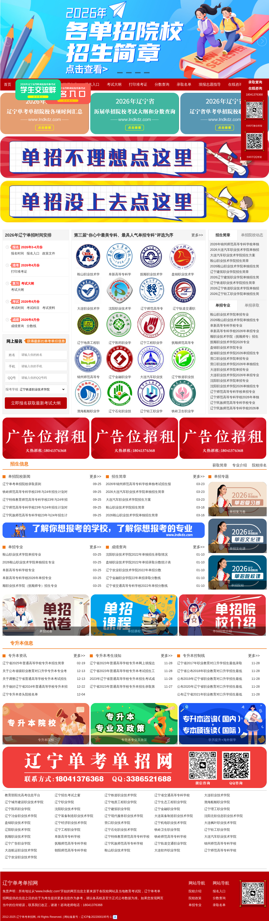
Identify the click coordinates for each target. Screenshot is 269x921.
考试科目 (33, 308)
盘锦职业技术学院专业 (226, 347)
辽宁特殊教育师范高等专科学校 (127, 836)
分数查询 (162, 84)
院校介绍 (26, 84)
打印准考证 (138, 84)
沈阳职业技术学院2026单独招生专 (234, 386)
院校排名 (259, 465)
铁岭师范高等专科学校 (170, 836)
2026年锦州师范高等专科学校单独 (234, 244)
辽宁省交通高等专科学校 (172, 795)
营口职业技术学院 (117, 823)
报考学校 (12, 389)
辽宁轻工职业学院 (217, 829)
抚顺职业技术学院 (18, 836)
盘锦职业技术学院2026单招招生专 (234, 353)
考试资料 (48, 308)
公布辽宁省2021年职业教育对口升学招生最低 (209, 694)
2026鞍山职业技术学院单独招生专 (234, 320)
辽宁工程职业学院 (67, 829)
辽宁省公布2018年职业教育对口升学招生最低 (209, 671)
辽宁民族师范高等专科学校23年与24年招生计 (35, 515)
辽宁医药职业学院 (18, 809)
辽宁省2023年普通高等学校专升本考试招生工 (122, 671)
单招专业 (70, 84)
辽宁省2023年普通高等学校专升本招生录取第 (122, 686)
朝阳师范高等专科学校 (71, 850)
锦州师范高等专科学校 (220, 843)
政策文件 (48, 253)
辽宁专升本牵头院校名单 (20, 694)
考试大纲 (114, 84)
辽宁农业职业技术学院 (21, 857)
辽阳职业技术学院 (18, 829)
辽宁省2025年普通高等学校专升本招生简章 (33, 663)
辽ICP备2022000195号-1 (96, 916)
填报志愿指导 (210, 84)
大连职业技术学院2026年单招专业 (234, 375)
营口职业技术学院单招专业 (229, 358)
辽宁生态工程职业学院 (170, 802)
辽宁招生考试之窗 (67, 795)
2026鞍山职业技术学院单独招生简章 (132, 515)
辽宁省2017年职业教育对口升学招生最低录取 (209, 663)
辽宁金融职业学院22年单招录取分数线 (133, 578)
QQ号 (12, 378)
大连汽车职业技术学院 (220, 836)
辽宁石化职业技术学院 (121, 829)
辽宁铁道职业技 (183, 377)
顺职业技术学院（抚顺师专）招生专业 (30, 586)
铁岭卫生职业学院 (167, 829)
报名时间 (17, 253)
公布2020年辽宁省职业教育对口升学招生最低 (209, 686)
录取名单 (184, 84)
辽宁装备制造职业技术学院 (74, 816)
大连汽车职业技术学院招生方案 (232, 255)
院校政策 (48, 84)
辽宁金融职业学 (120, 377)
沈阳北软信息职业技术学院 (223, 816)
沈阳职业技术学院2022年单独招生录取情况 (137, 554)
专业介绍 (239, 465)
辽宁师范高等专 (152, 308)
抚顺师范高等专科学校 (71, 843)
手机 (12, 366)
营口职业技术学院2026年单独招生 (234, 364)
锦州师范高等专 (88, 377)
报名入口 (92, 84)
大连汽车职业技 (151, 377)
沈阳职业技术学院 (67, 809)
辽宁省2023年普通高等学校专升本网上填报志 (122, 663)
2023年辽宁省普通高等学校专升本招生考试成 (122, 679)
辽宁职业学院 (64, 802)
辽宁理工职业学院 (217, 809)
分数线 (31, 326)
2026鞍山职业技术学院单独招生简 (234, 266)
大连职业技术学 (88, 308)
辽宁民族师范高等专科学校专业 (232, 402)
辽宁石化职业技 (120, 411)
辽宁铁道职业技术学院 (121, 795)
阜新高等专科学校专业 (226, 325)
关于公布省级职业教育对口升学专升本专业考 (35, 671)
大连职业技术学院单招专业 (229, 369)
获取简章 (219, 465)
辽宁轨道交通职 (184, 308)
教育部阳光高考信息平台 (22, 795)
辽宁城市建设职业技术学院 (24, 802)
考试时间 (17, 308)
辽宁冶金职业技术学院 (21, 816)
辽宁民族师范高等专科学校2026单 (234, 408)
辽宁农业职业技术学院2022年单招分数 (133, 570)
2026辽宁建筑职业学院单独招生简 (234, 277)
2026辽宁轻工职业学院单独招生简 (234, 294)
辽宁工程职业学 (151, 343)
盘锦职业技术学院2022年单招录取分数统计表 (138, 562)
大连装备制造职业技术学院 (173, 816)
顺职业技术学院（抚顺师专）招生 (234, 336)
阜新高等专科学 (120, 274)
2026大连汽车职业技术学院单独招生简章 (135, 492)
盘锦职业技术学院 (18, 823)
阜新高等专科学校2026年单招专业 (234, 331)
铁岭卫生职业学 (183, 411)
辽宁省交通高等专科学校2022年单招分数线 (137, 586)
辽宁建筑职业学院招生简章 (229, 272)
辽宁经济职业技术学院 (71, 823)
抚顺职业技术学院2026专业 (229, 342)
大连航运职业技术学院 (21, 850)
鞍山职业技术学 (88, 274)
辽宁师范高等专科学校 (220, 850)
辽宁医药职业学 (120, 343)
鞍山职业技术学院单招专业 (229, 314)
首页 (7, 84)
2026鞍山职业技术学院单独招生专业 (29, 562)
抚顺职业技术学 (151, 274)
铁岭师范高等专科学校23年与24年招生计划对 (35, 492)
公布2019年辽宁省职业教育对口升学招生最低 (209, 679)
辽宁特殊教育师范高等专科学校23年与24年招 (35, 499)
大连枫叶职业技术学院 (220, 823)
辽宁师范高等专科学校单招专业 (232, 391)
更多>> (197, 235)
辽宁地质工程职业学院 (121, 802)
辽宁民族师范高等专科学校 (124, 843)
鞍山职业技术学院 (117, 850)
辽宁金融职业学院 (167, 809)
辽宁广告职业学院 (18, 843)
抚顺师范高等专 (183, 343)
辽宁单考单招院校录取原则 (22, 484)
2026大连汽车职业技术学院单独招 (234, 249)
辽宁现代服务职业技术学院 (124, 816)
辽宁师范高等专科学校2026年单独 (234, 397)
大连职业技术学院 (217, 795)
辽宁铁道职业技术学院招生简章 (232, 283)
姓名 (12, 355)
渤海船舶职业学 (88, 411)
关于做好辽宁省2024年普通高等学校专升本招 (35, 686)
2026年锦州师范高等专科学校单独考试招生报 (138, 484)
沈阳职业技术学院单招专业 (229, 380)
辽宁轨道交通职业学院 (170, 843)
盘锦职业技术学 (183, 274)
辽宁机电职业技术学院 (170, 823)
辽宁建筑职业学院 (117, 809)
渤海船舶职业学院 (217, 802)
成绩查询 (17, 326)
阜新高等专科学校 (67, 836)
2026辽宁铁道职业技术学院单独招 (234, 288)
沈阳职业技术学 (120, 308)
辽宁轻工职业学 (151, 411)
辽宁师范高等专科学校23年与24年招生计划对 (35, 507)
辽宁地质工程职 (88, 343)
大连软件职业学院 (167, 850)
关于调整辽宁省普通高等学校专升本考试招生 (35, 679)
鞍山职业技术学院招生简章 (229, 261)
